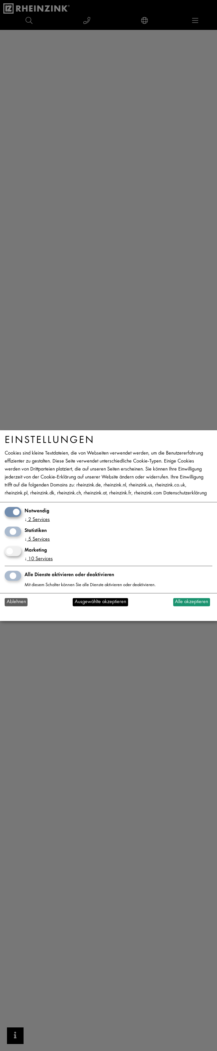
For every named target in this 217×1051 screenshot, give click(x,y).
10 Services (39, 559)
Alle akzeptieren (191, 602)
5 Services (37, 539)
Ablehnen (16, 602)
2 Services (37, 520)
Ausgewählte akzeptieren (100, 602)
